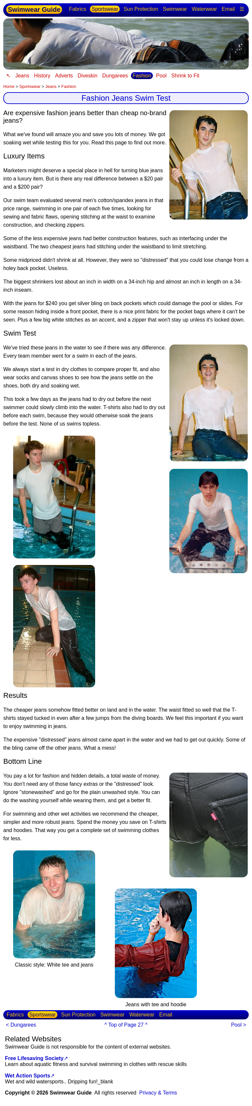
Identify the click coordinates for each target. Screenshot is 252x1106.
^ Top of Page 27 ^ (125, 1025)
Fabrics (77, 9)
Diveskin (87, 75)
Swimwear (175, 9)
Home (8, 86)
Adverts (64, 75)
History (42, 75)
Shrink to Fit (185, 75)
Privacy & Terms (158, 1093)
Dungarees (115, 75)
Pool (161, 75)
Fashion (142, 75)
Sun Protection (141, 9)
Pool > (238, 1025)
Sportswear (105, 9)
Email (228, 9)
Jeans (22, 75)
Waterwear (204, 9)
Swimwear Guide (34, 9)
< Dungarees (21, 1025)
